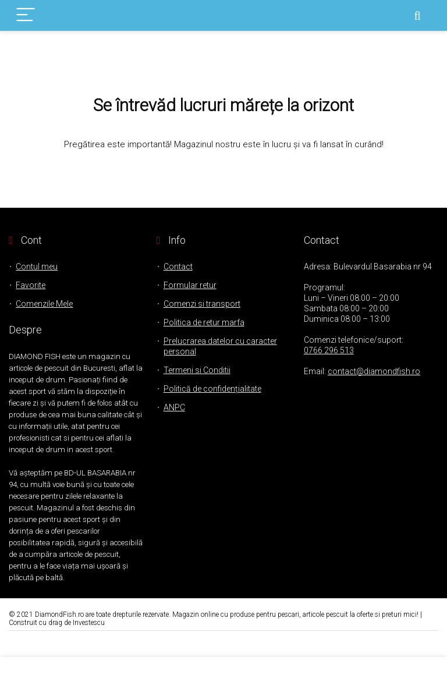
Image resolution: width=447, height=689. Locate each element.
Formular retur (190, 285)
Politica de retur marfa (204, 322)
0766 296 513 (329, 350)
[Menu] (26, 15)
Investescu (89, 623)
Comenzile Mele (44, 303)
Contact (178, 266)
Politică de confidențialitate (212, 388)
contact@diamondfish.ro (374, 371)
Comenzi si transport (202, 303)
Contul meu (37, 266)
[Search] (417, 15)
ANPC (174, 407)
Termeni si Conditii (197, 370)
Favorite (30, 285)
